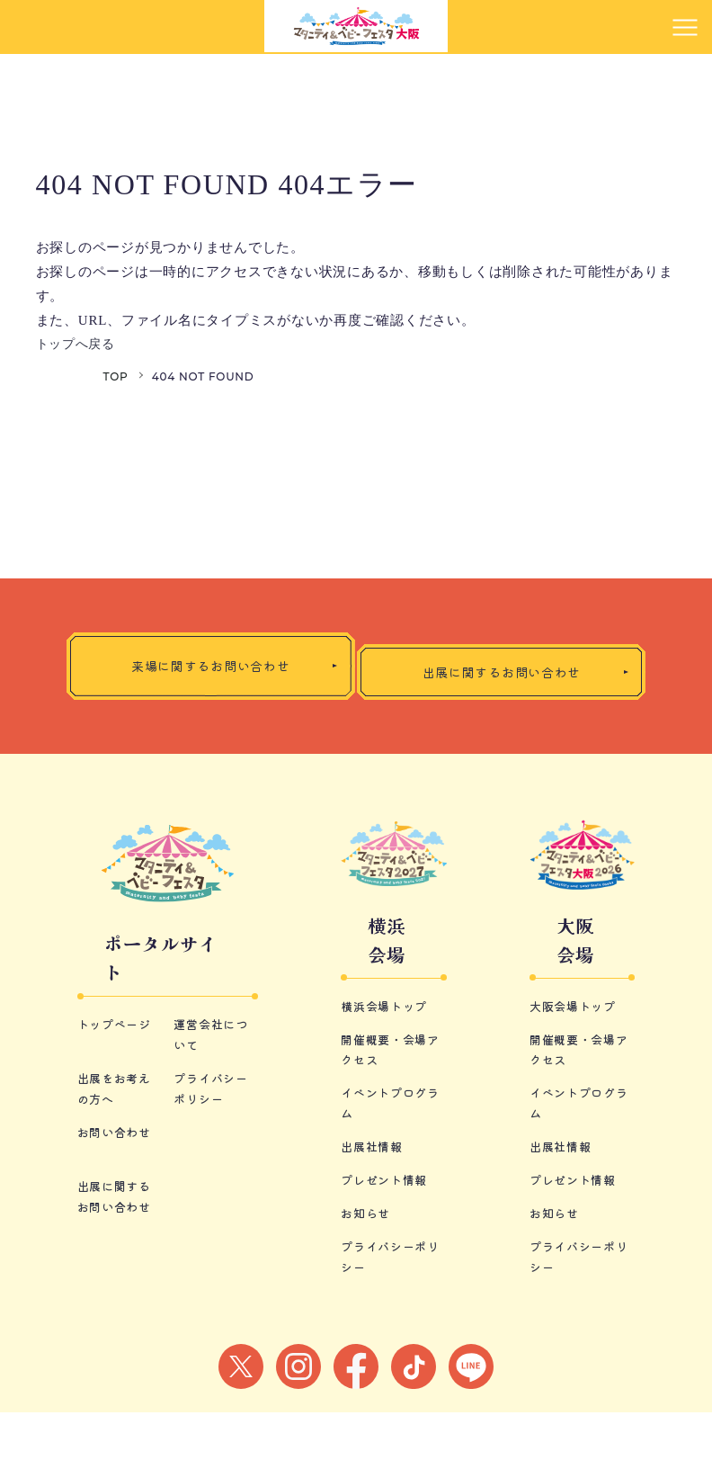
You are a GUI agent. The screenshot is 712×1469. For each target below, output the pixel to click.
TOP (116, 376)
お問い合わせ (117, 1224)
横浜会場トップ (387, 1066)
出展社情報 (374, 1205)
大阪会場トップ (576, 1066)
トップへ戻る (78, 343)
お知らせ (367, 1270)
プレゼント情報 (387, 1237)
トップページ (117, 1119)
